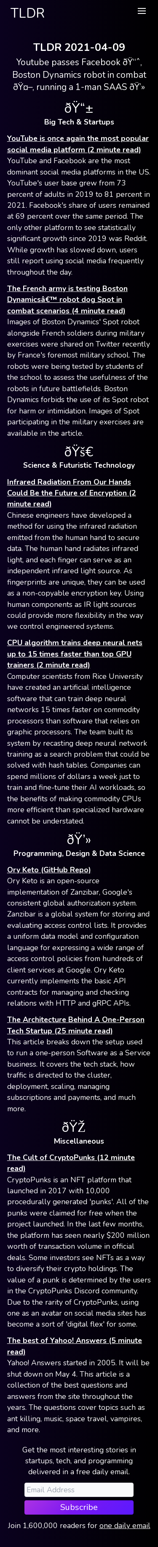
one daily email (124, 1526)
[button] (141, 11)
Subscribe (79, 1507)
